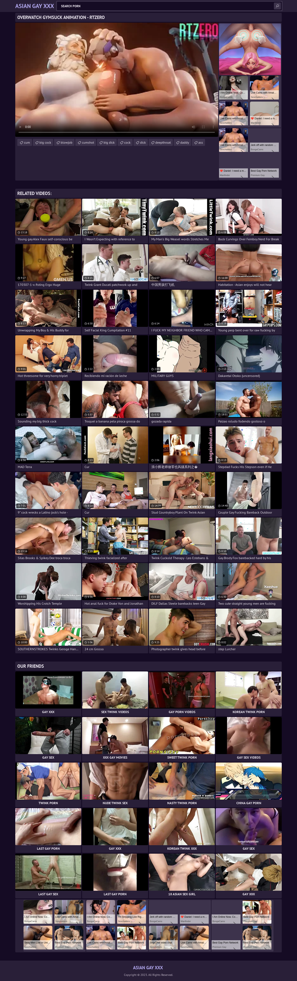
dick (143, 142)
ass (200, 142)
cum (27, 142)
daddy (184, 142)
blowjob (66, 142)
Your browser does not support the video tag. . (116, 80)
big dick (109, 142)
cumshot (88, 142)
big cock (45, 142)
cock (127, 142)
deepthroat (163, 142)
